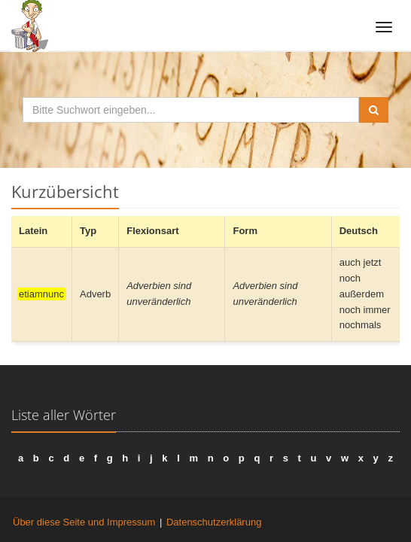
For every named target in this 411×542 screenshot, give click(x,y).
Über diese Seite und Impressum (84, 522)
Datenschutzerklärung (213, 522)
